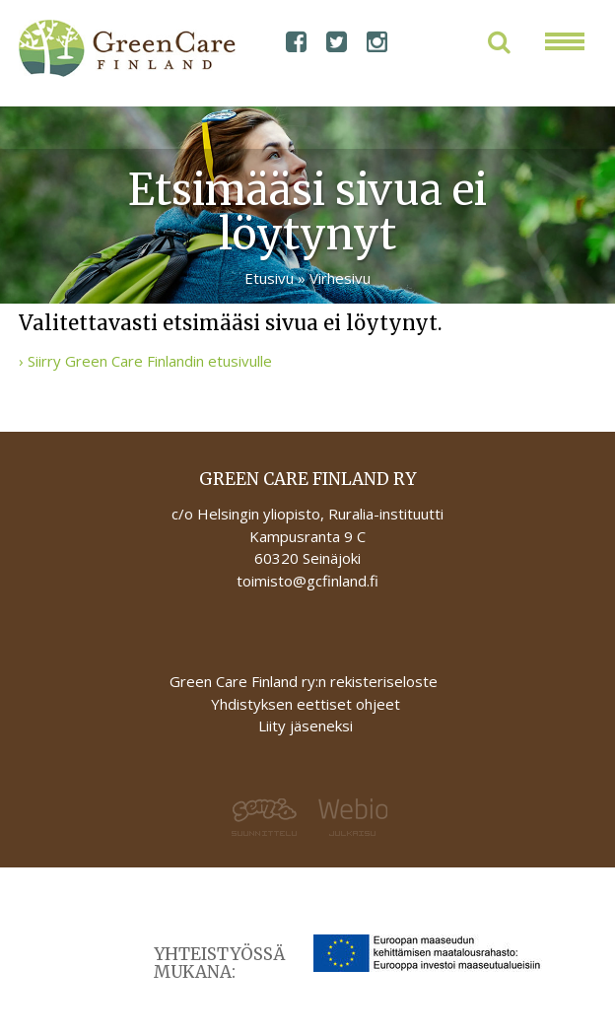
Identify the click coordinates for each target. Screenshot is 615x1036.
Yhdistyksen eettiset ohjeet (305, 704)
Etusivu (269, 278)
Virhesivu (340, 278)
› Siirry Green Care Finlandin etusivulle (145, 361)
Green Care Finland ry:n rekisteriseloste (306, 681)
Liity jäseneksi (305, 725)
